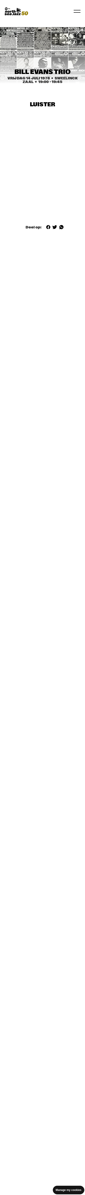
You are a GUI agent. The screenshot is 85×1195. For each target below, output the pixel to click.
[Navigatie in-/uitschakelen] (77, 11)
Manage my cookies (68, 1190)
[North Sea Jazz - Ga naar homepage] (16, 11)
